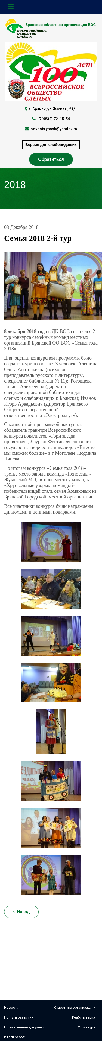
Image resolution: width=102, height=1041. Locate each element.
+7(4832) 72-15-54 (53, 119)
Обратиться (51, 159)
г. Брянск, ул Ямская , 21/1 (53, 109)
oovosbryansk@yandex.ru (53, 129)
